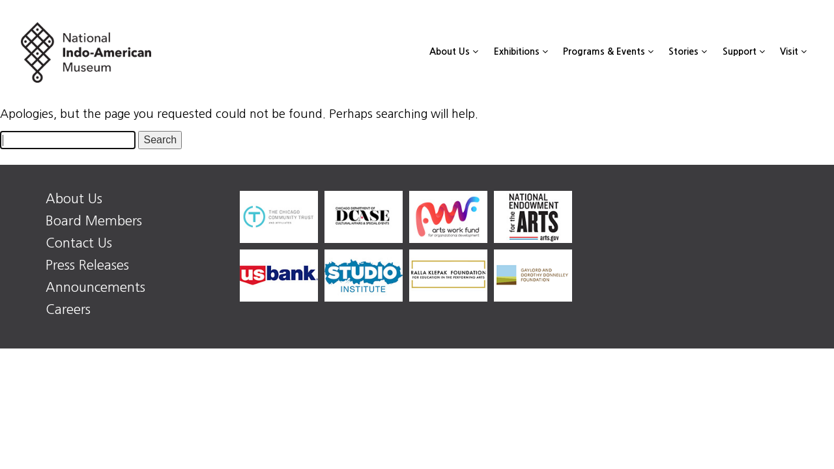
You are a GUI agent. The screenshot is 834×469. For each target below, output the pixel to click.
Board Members (94, 220)
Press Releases (87, 265)
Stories (688, 51)
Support (744, 51)
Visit (793, 51)
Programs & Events (608, 51)
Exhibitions (521, 51)
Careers (68, 309)
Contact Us (79, 242)
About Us (453, 51)
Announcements (95, 287)
